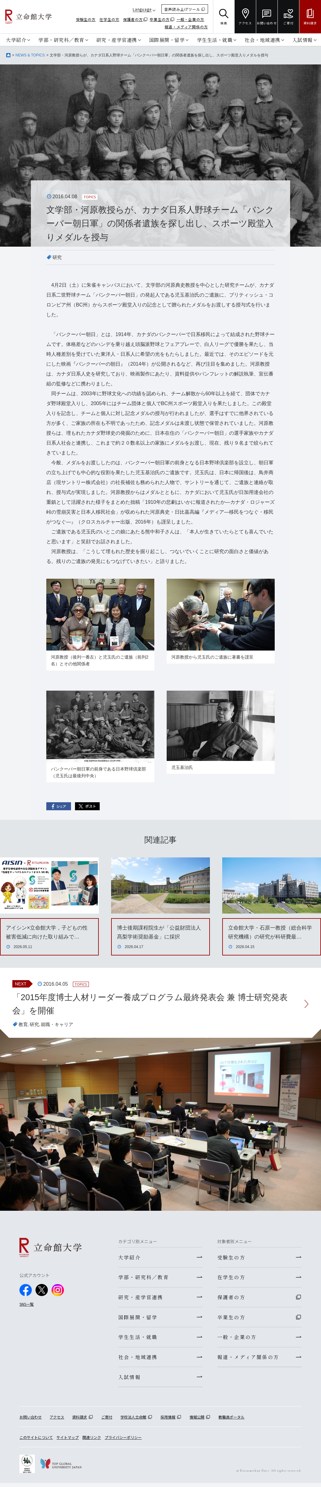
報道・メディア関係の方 (186, 26)
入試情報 (302, 39)
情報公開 (197, 1420)
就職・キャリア (59, 1025)
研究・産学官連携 (116, 39)
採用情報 (167, 1420)
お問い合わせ (30, 1420)
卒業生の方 (160, 19)
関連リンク (91, 1441)
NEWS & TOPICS (30, 55)
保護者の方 (133, 19)
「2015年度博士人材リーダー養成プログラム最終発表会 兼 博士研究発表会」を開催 (155, 1004)
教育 (23, 1025)
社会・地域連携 (262, 39)
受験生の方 (86, 19)
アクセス (57, 1420)
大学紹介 (16, 39)
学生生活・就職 (215, 39)
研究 (57, 257)
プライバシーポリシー (123, 1441)
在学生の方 (109, 19)
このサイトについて (36, 1441)
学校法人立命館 (133, 1420)
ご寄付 (106, 1420)
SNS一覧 (26, 1305)
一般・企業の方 (190, 19)
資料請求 (79, 1420)
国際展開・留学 (167, 39)
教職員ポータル (231, 1420)
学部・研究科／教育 (61, 39)
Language (142, 9)
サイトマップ (67, 1441)
